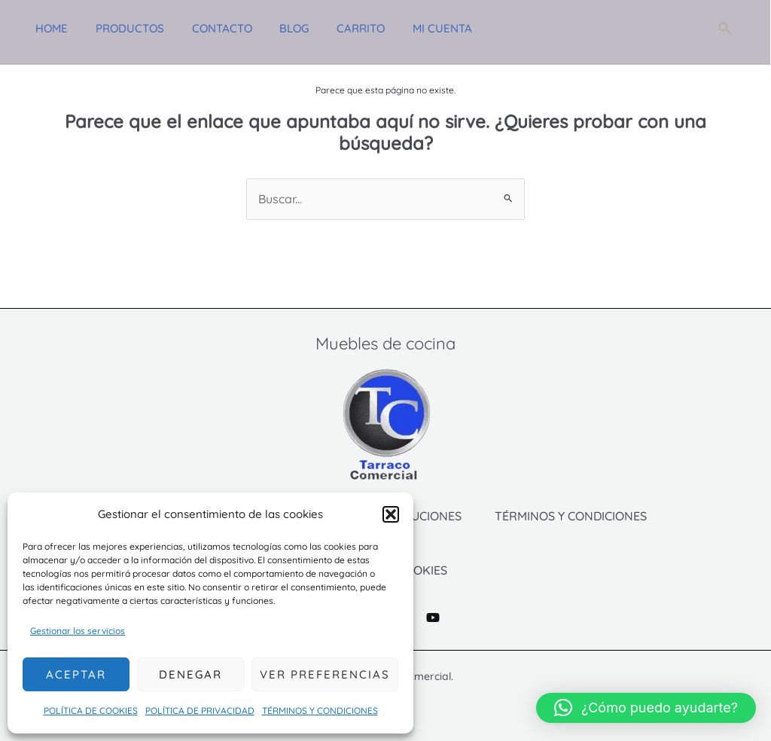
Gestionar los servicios (77, 630)
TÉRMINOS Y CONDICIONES (320, 710)
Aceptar (76, 674)
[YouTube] (433, 617)
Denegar (190, 674)
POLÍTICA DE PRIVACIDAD (199, 710)
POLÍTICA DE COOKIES (91, 710)
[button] (390, 514)
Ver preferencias (325, 674)
